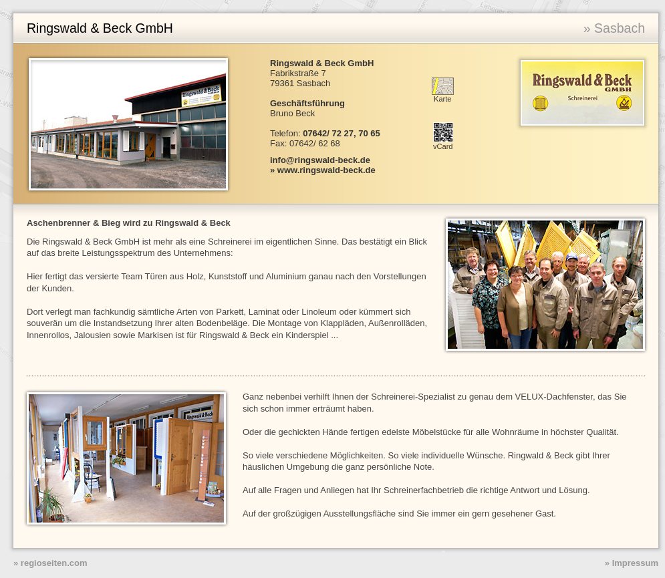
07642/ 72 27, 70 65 (341, 133)
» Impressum (631, 563)
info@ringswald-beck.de (320, 160)
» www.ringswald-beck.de (323, 170)
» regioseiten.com (50, 563)
